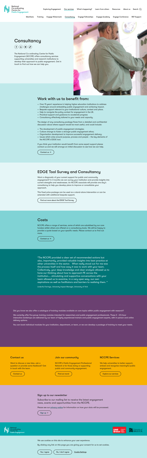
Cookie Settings (80, 452)
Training (40, 17)
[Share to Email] (25, 47)
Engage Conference (120, 17)
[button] (30, 47)
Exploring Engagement (52, 9)
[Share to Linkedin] (21, 47)
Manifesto (30, 17)
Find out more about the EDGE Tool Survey (57, 200)
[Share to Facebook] (16, 47)
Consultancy (70, 17)
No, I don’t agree (62, 452)
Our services (69, 9)
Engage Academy (103, 17)
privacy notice (56, 407)
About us (126, 9)
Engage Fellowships (85, 17)
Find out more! (63, 374)
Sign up (44, 413)
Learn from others (102, 9)
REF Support (136, 17)
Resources (116, 9)
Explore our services (110, 374)
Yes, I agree (44, 452)
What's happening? (84, 9)
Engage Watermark (54, 17)
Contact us (45, 152)
